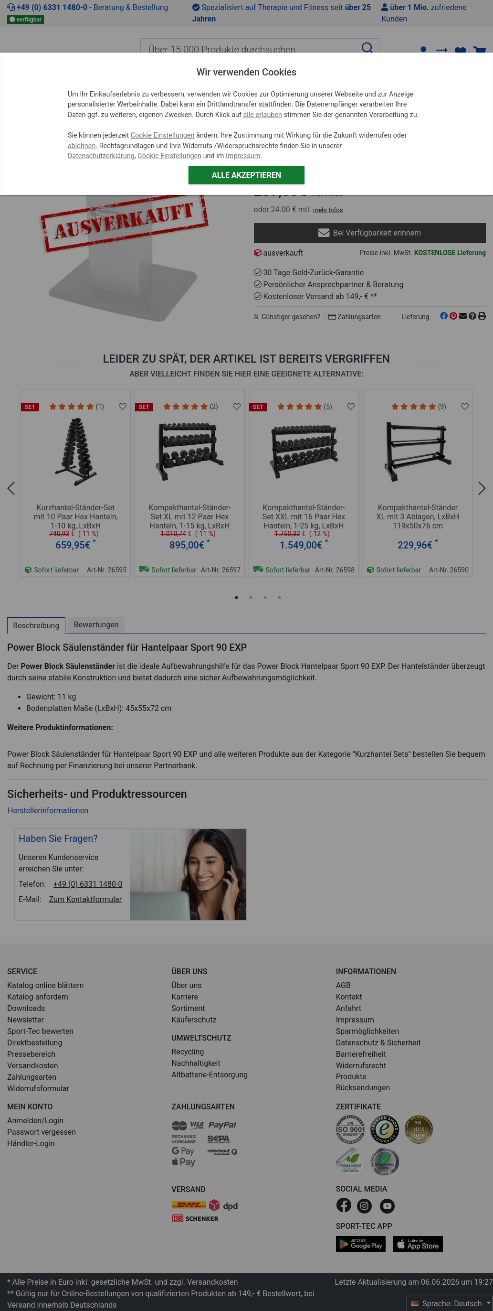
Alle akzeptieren (246, 175)
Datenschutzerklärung (101, 156)
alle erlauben (262, 115)
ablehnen (82, 146)
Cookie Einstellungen (163, 135)
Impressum (243, 156)
